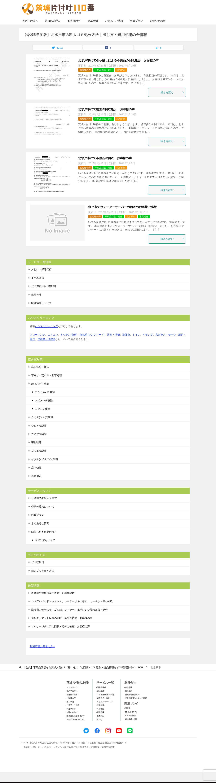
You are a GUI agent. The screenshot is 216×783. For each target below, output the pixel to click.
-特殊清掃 (100, 716)
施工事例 (93, 31)
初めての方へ (30, 31)
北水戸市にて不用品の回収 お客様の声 (105, 168)
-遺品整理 (100, 702)
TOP (83, 678)
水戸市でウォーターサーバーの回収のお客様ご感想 (122, 217)
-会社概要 (128, 698)
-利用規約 (128, 702)
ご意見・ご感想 (114, 31)
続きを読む (172, 103)
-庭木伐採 (100, 723)
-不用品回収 (101, 698)
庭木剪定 (36, 486)
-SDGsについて (130, 723)
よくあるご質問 (40, 534)
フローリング (37, 345)
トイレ (136, 345)
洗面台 (126, 345)
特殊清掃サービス (41, 313)
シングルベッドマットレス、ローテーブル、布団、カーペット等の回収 (72, 612)
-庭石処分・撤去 (103, 709)
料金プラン (136, 31)
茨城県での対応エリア (44, 508)
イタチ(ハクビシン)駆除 (44, 470)
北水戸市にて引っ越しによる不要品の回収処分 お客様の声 (118, 71)
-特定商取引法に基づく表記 (135, 709)
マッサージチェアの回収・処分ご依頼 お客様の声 (60, 637)
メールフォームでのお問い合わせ (161, 21)
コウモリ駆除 (39, 461)
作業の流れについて (42, 517)
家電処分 (143, 227)
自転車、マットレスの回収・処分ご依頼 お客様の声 (61, 628)
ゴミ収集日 (37, 573)
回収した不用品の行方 (44, 542)
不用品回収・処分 (103, 80)
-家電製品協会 (130, 726)
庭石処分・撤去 (40, 377)
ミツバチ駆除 (42, 419)
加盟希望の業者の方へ (42, 657)
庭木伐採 (36, 478)
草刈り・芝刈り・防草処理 (46, 386)
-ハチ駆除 (100, 720)
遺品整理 (36, 305)
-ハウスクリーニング (104, 712)
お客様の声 (74, 31)
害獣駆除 (36, 453)
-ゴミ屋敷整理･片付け (105, 705)
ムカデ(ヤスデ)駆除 (42, 428)
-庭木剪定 (100, 727)
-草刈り (99, 730)
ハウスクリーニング (46, 337)
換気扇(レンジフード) (92, 345)
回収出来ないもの (45, 550)
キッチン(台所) (68, 345)
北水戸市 (121, 80)
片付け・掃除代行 (41, 280)
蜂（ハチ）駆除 (40, 394)
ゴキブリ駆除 (39, 444)
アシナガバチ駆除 (45, 402)
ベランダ (148, 345)
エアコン (53, 345)
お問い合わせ (157, 31)
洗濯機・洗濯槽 (46, 349)
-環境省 (127, 719)
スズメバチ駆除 (44, 411)
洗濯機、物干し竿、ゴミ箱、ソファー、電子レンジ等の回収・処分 (69, 620)
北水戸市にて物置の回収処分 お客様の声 (106, 120)
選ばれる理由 (52, 31)
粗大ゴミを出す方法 (42, 581)
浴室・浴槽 (113, 345)
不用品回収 (37, 288)
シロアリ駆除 (39, 436)
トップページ (72, 698)
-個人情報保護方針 (131, 705)
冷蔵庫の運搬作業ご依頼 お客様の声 (53, 603)
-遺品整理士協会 (131, 730)
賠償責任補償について (76, 727)
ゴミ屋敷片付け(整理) (43, 296)
